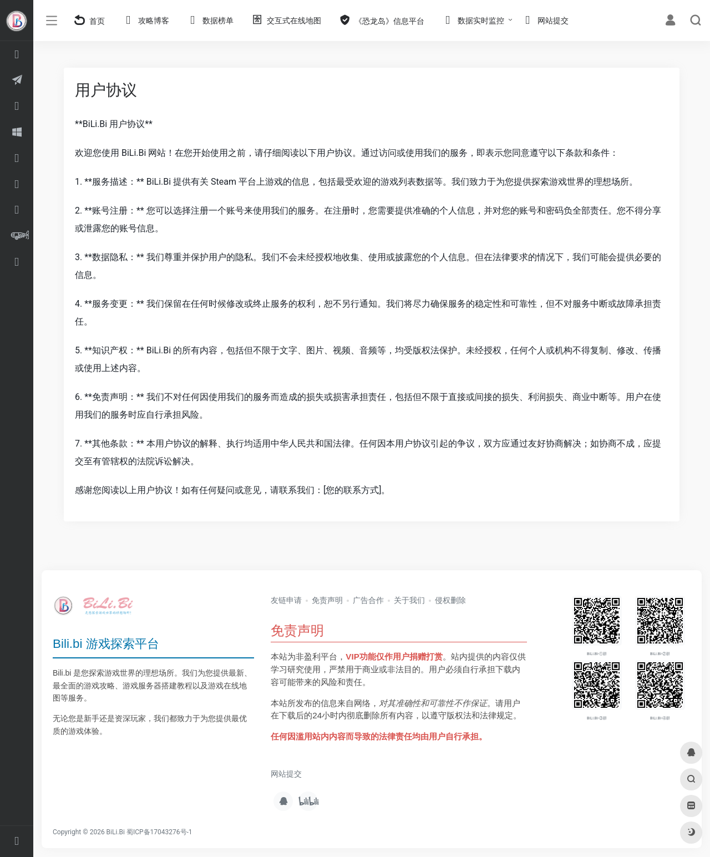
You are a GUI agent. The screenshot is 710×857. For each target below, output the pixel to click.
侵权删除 (450, 600)
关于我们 (409, 600)
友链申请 (286, 600)
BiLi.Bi (115, 832)
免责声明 (327, 600)
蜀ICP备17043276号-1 (159, 832)
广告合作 (368, 600)
